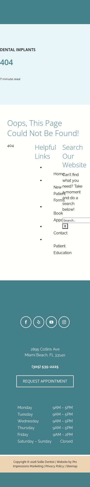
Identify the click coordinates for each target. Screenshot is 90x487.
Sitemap (71, 466)
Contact (60, 233)
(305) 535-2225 (45, 366)
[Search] (65, 226)
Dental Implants (18, 49)
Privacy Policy (54, 466)
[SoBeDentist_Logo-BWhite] (45, 4)
